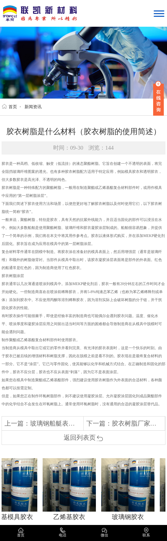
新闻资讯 (33, 106)
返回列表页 (83, 437)
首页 (13, 106)
